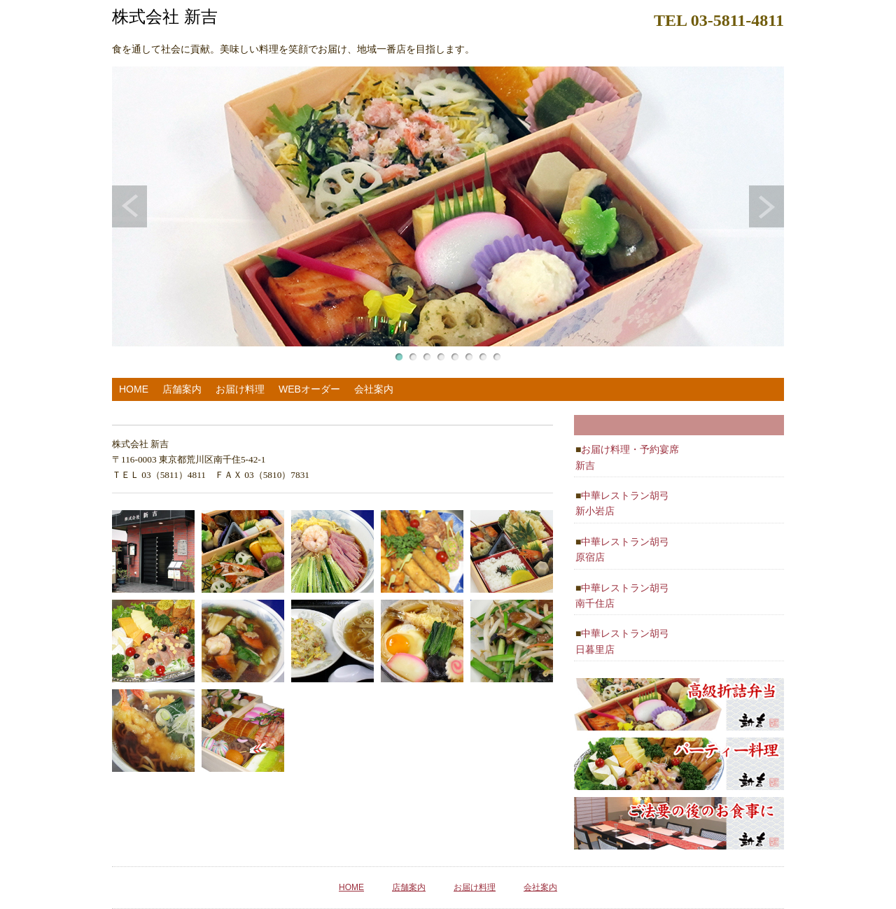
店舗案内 (182, 389)
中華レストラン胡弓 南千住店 (622, 595)
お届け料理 (240, 389)
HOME (133, 389)
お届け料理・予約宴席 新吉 (627, 457)
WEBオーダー (309, 389)
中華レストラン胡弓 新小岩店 (622, 503)
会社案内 (373, 389)
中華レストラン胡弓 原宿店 (622, 549)
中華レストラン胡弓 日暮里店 (622, 641)
